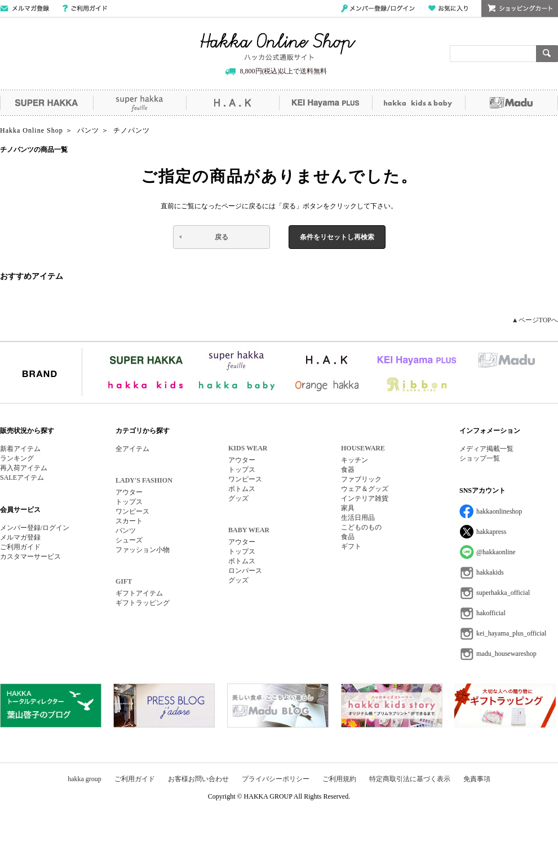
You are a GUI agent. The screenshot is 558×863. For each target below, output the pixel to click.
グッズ (238, 498)
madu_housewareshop (506, 654)
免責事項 (476, 779)
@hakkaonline (496, 552)
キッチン (354, 460)
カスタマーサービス (30, 556)
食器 (348, 470)
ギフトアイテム (139, 593)
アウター (129, 492)
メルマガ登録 (20, 537)
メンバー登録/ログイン (378, 8)
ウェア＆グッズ (364, 489)
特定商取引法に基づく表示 (409, 779)
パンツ (126, 531)
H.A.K (232, 103)
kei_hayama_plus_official (511, 633)
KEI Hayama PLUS (325, 103)
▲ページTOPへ (535, 320)
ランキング (17, 458)
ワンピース (132, 511)
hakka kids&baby (418, 103)
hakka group (84, 779)
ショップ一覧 (479, 458)
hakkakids (490, 572)
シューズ (129, 540)
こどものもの (361, 527)
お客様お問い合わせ (198, 779)
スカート (129, 521)
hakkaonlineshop (499, 511)
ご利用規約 (339, 779)
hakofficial (491, 613)
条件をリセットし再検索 (337, 237)
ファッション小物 (143, 550)
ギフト (351, 546)
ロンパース (245, 571)
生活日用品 (358, 518)
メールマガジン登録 (24, 8)
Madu (511, 103)
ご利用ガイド (85, 8)
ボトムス (241, 489)
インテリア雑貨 (364, 498)
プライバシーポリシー (275, 779)
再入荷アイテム (23, 468)
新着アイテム (20, 449)
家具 (348, 508)
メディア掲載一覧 (486, 449)
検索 (547, 53)
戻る (221, 237)
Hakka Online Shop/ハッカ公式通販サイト (278, 47)
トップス (129, 502)
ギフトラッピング (143, 603)
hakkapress (491, 532)
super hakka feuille (139, 103)
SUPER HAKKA (46, 103)
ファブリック (361, 479)
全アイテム (132, 449)
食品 (348, 537)
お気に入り (448, 8)
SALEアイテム (22, 477)
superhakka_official (503, 593)
